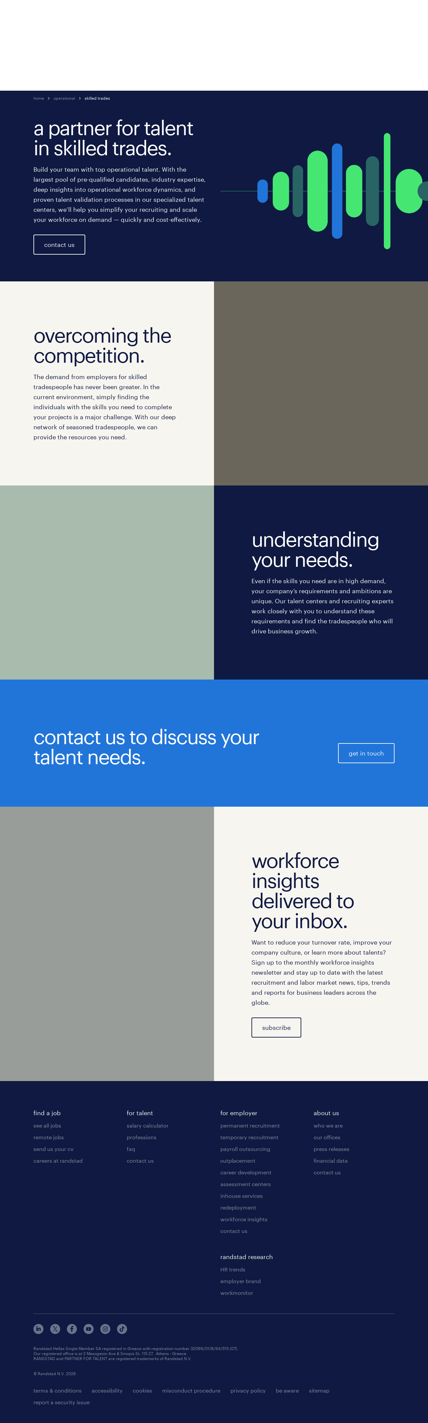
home (38, 98)
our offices (327, 1137)
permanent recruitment (250, 1125)
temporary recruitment (249, 1137)
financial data (331, 1160)
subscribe (276, 1027)
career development (246, 1172)
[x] (55, 1332)
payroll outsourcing (245, 1149)
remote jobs (48, 1137)
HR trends (232, 1269)
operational (64, 98)
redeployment (238, 1207)
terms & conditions (57, 1390)
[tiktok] (122, 1332)
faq (131, 1149)
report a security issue (61, 1402)
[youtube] (89, 1332)
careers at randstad (58, 1160)
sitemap (319, 1390)
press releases (331, 1149)
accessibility (107, 1390)
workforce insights (244, 1219)
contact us (59, 244)
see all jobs (47, 1125)
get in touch (366, 753)
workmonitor (236, 1292)
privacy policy (248, 1390)
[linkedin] (38, 1332)
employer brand (240, 1281)
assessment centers (245, 1184)
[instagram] (105, 1332)
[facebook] (72, 1332)
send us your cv (53, 1149)
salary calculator (148, 1125)
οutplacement (237, 1160)
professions (141, 1137)
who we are (328, 1125)
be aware (287, 1390)
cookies (142, 1390)
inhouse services (241, 1195)
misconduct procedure (191, 1390)
